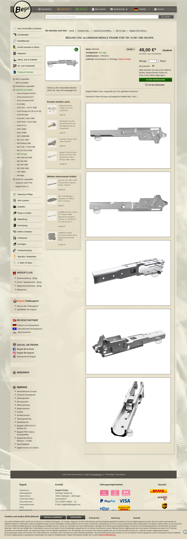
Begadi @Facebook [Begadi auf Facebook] (25, 350)
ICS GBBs (21, 106)
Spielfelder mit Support (27, 311)
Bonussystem (23, 403)
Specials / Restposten (24, 258)
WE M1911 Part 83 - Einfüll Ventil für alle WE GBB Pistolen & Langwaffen (67, 126)
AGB (21, 509)
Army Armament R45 (25, 102)
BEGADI (95, 51)
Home (71, 32)
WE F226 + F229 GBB (26, 148)
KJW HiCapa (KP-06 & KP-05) (29, 113)
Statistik (136, 518)
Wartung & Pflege (23, 196)
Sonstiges (19, 245)
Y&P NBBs (21, 173)
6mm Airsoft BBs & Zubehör (27, 30)
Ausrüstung (20, 227)
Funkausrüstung (22, 252)
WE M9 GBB (22, 163)
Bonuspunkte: (144, 68)
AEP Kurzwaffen (22, 84)
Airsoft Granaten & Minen (26, 48)
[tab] (130, 51)
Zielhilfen (19, 208)
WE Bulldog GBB (24, 145)
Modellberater (21, 42)
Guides (20, 413)
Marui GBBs (22, 134)
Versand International (26, 396)
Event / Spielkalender (29, 283)
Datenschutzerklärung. (107, 535)
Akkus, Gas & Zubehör (25, 61)
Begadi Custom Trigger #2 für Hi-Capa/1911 (66, 109)
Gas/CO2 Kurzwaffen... (103, 32)
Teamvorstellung (27, 280)
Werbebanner (23, 423)
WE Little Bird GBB (24, 159)
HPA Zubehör (21, 202)
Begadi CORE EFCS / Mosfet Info (26, 428)
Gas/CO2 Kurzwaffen (24, 91)
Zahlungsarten (23, 399)
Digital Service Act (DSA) (27, 449)
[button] (140, 11)
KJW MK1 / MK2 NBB (25, 120)
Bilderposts (21, 291)
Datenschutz (24, 497)
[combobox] (101, 18)
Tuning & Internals (23, 73)
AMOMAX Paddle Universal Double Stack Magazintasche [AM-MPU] (67, 237)
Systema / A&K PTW (24, 184)
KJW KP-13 (21, 127)
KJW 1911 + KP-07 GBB (27, 109)
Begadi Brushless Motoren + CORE (24, 440)
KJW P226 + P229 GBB (26, 123)
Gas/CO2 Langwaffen (24, 181)
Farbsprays (20, 239)
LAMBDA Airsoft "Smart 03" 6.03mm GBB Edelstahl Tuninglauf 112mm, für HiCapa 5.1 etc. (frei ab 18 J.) (67, 218)
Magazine (19, 55)
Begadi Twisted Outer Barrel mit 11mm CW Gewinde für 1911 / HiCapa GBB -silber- (68, 157)
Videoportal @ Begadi (26, 358)
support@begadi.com (71, 506)
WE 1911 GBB (23, 141)
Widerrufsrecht (23, 410)
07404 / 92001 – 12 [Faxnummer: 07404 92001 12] (68, 503)
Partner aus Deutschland (28, 327)
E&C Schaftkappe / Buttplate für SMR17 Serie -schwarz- (66, 200)
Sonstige (20, 177)
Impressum (24, 492)
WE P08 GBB (22, 166)
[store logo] (22, 11)
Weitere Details (125, 61)
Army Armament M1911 (26, 95)
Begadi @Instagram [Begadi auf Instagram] (25, 354)
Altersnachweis (23, 406)
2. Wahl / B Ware (22, 264)
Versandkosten (156, 55)
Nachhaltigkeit (23, 445)
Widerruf (23, 374)
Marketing (115, 518)
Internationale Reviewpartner (30, 330)
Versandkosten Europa (27, 393)
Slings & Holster (22, 214)
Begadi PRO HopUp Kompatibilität (25, 434)
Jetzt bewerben (24, 333)
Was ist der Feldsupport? (27, 307)
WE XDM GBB (23, 170)
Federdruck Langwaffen (25, 88)
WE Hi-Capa (121, 32)
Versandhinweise (26, 506)
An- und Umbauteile (24, 67)
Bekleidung (20, 220)
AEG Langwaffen (22, 81)
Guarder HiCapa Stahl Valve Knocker (68, 142)
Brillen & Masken (22, 233)
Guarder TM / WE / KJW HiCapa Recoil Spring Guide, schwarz (67, 184)
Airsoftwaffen (21, 36)
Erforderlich (94, 518)
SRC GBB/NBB (23, 138)
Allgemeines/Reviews (29, 287)
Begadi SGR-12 (22, 188)
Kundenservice (23, 417)
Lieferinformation (26, 500)
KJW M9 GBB (22, 116)
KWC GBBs (21, 131)
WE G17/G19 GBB (24, 152)
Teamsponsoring (24, 420)
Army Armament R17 (25, 98)
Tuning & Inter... (83, 32)
